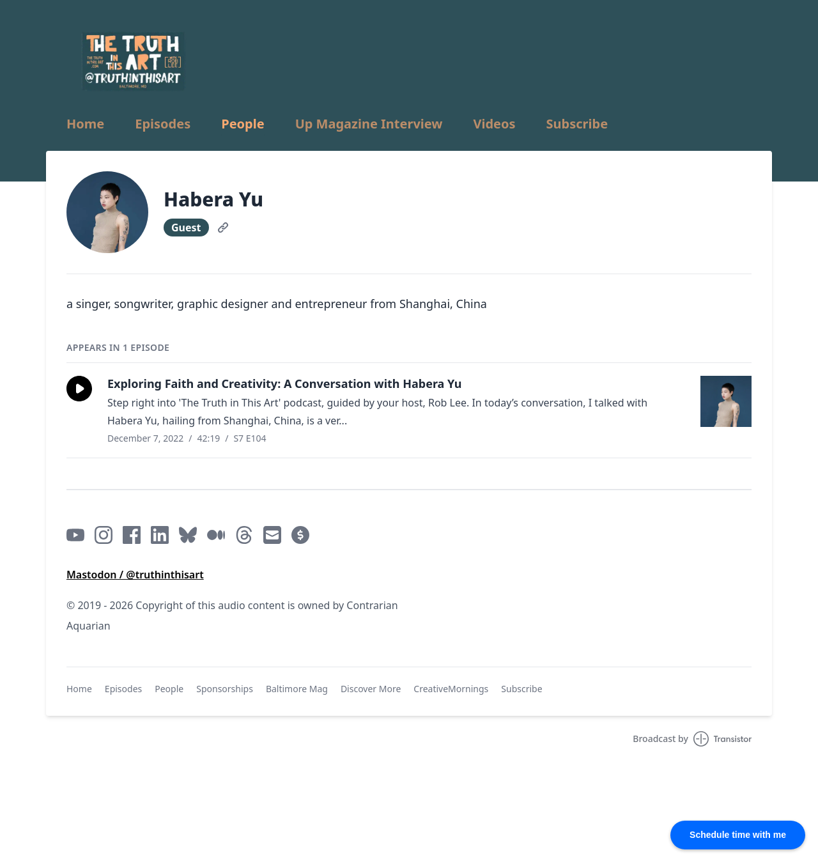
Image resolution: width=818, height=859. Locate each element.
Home (85, 124)
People (242, 124)
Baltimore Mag (297, 689)
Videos (494, 124)
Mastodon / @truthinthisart (135, 575)
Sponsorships (224, 689)
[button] (79, 388)
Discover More (371, 689)
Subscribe (577, 124)
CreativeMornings (450, 689)
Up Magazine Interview (369, 124)
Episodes (162, 124)
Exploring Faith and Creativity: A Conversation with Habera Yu (284, 383)
